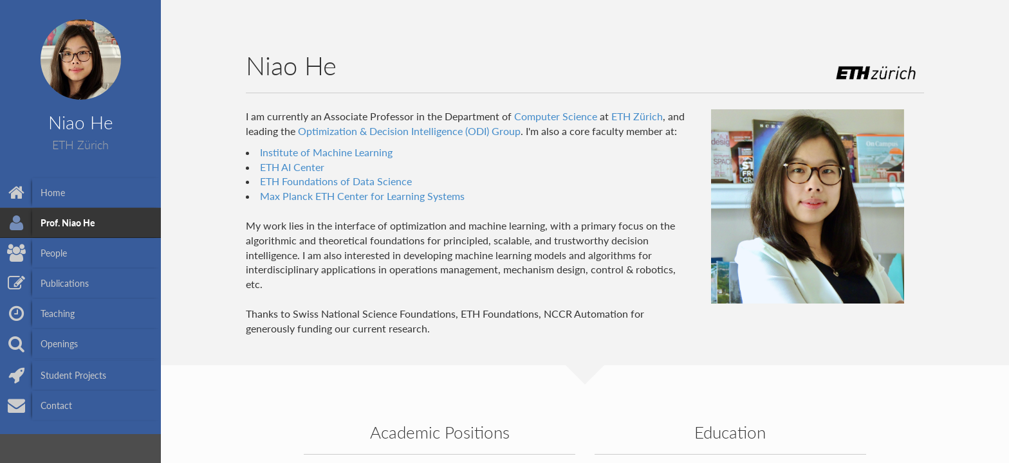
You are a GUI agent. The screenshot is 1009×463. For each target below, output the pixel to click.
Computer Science (555, 116)
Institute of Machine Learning (326, 152)
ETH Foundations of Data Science (336, 181)
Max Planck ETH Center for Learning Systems (362, 196)
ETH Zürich (637, 116)
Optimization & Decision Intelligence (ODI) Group (409, 131)
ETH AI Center (292, 167)
